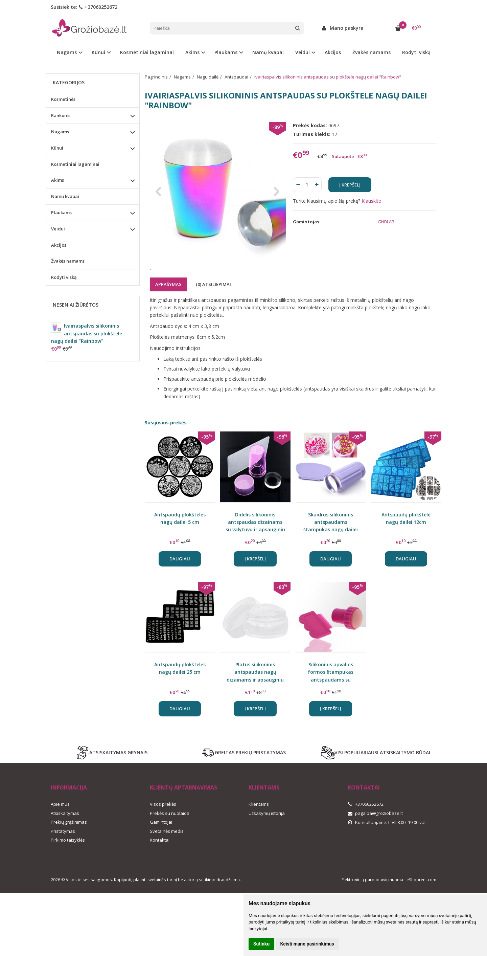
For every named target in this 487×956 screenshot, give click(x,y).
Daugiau (179, 584)
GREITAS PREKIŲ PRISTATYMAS (243, 777)
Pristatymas (63, 856)
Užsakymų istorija (267, 838)
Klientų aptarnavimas (183, 812)
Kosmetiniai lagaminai (147, 52)
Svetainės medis (167, 856)
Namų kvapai (268, 52)
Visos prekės (163, 829)
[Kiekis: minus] (298, 184)
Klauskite (371, 201)
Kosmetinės (63, 99)
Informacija (69, 812)
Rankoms (60, 115)
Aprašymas (168, 309)
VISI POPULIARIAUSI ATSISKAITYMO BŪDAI (375, 777)
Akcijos (333, 52)
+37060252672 (97, 7)
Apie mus (60, 829)
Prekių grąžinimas (69, 847)
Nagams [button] (67, 52)
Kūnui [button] (98, 52)
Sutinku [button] (261, 944)
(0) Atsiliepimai (213, 309)
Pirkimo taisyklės (68, 865)
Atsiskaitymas (65, 838)
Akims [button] (192, 52)
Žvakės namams (371, 52)
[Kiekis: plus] (317, 184)
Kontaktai (159, 865)
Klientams (264, 812)
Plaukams (61, 212)
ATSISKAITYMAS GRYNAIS (111, 777)
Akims (57, 180)
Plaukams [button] (225, 52)
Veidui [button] (302, 52)
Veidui (58, 229)
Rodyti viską (416, 52)
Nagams (60, 132)
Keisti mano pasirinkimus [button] (307, 944)
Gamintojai (161, 847)
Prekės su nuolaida (169, 838)
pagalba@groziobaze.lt (375, 838)
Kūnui (57, 148)
